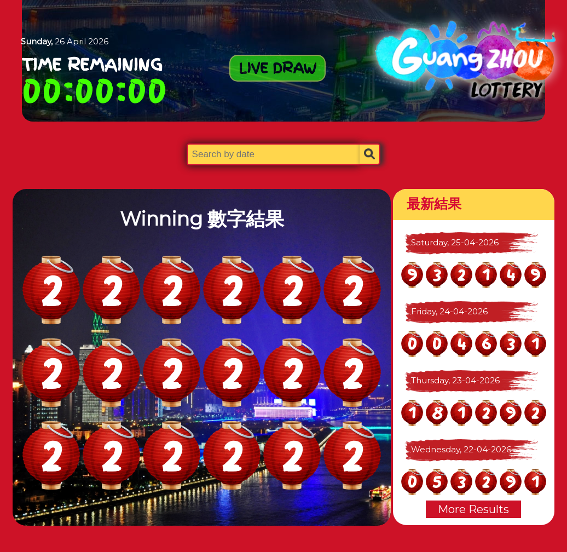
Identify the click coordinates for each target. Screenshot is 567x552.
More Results (473, 509)
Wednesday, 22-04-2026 (461, 449)
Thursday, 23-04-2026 (455, 380)
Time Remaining (92, 64)
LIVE (277, 68)
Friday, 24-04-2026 (449, 311)
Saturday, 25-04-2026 (455, 242)
